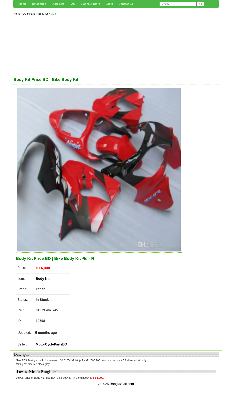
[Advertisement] (116, 45)
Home (17, 13)
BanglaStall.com (122, 384)
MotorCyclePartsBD (51, 344)
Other (54, 13)
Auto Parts (29, 13)
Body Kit (43, 13)
